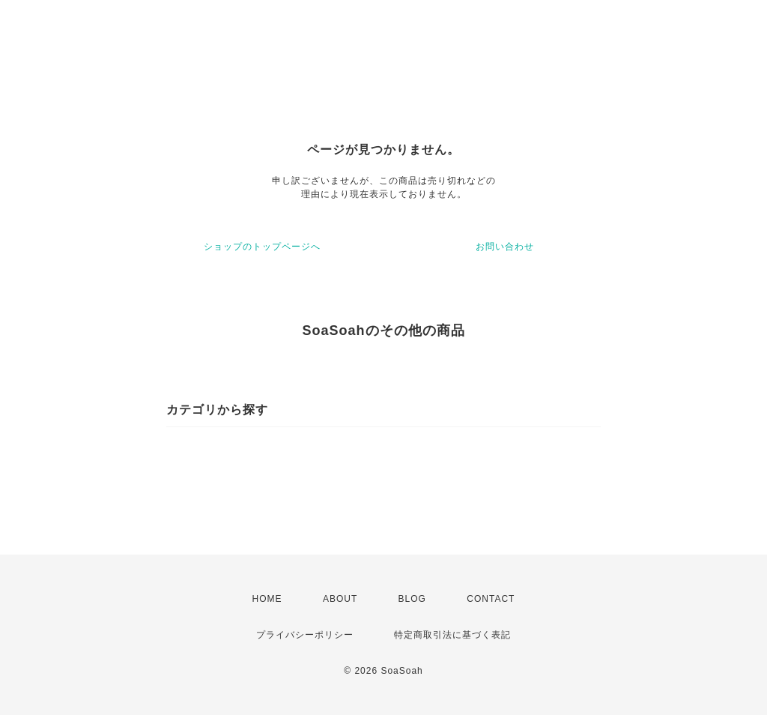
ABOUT (340, 599)
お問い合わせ (505, 246)
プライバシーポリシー (305, 635)
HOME (267, 599)
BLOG (412, 599)
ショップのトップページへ (262, 246)
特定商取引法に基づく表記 (452, 635)
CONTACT (491, 599)
